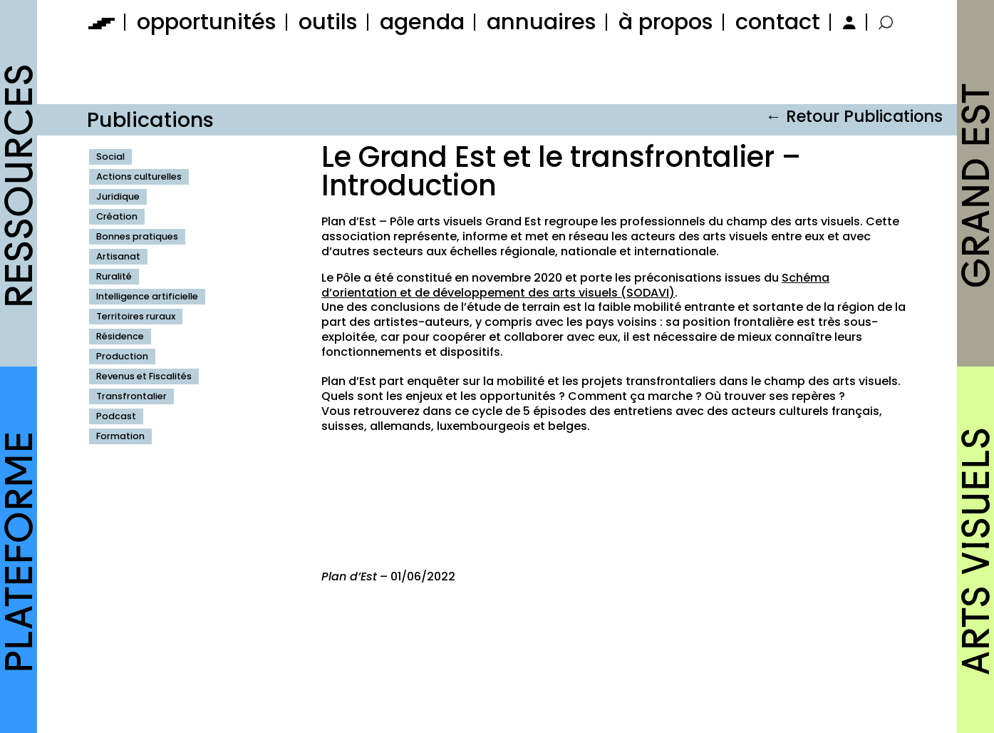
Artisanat (118, 256)
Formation (120, 436)
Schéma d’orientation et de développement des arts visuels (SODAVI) (575, 285)
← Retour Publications (853, 116)
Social (110, 156)
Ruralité (114, 276)
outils (328, 21)
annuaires (541, 21)
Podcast (116, 416)
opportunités (206, 21)
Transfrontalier (131, 396)
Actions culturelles (139, 176)
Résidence (120, 336)
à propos (665, 21)
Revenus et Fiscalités (144, 376)
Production (122, 356)
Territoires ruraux (135, 316)
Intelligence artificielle (147, 296)
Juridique (118, 196)
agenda (422, 21)
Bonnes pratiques (137, 236)
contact (777, 21)
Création (117, 216)
